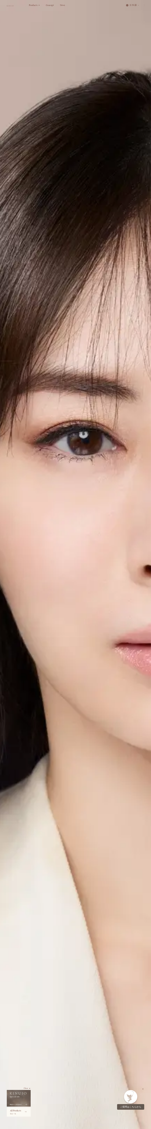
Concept (63, 8)
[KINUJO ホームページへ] (16, 8)
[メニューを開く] (142, 8)
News (75, 8)
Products (47, 8)
